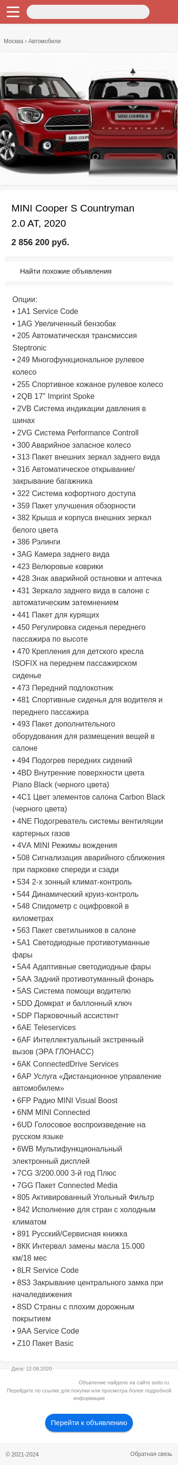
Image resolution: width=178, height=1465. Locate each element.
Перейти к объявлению (89, 1423)
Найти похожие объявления (66, 271)
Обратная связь (151, 1454)
